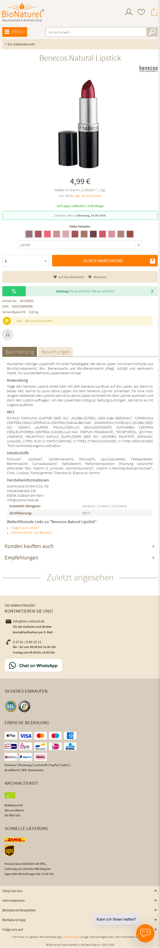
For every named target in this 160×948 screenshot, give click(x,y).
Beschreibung (20, 352)
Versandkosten (71, 937)
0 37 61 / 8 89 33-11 (24, 642)
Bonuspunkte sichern (38, 321)
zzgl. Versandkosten (87, 195)
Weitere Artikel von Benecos (29, 532)
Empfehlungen (21, 558)
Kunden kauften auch (29, 546)
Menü (15, 31)
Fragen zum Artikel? (23, 528)
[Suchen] (152, 32)
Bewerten (97, 277)
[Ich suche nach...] (102, 32)
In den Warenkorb (119, 260)
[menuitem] (128, 12)
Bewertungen (57, 352)
